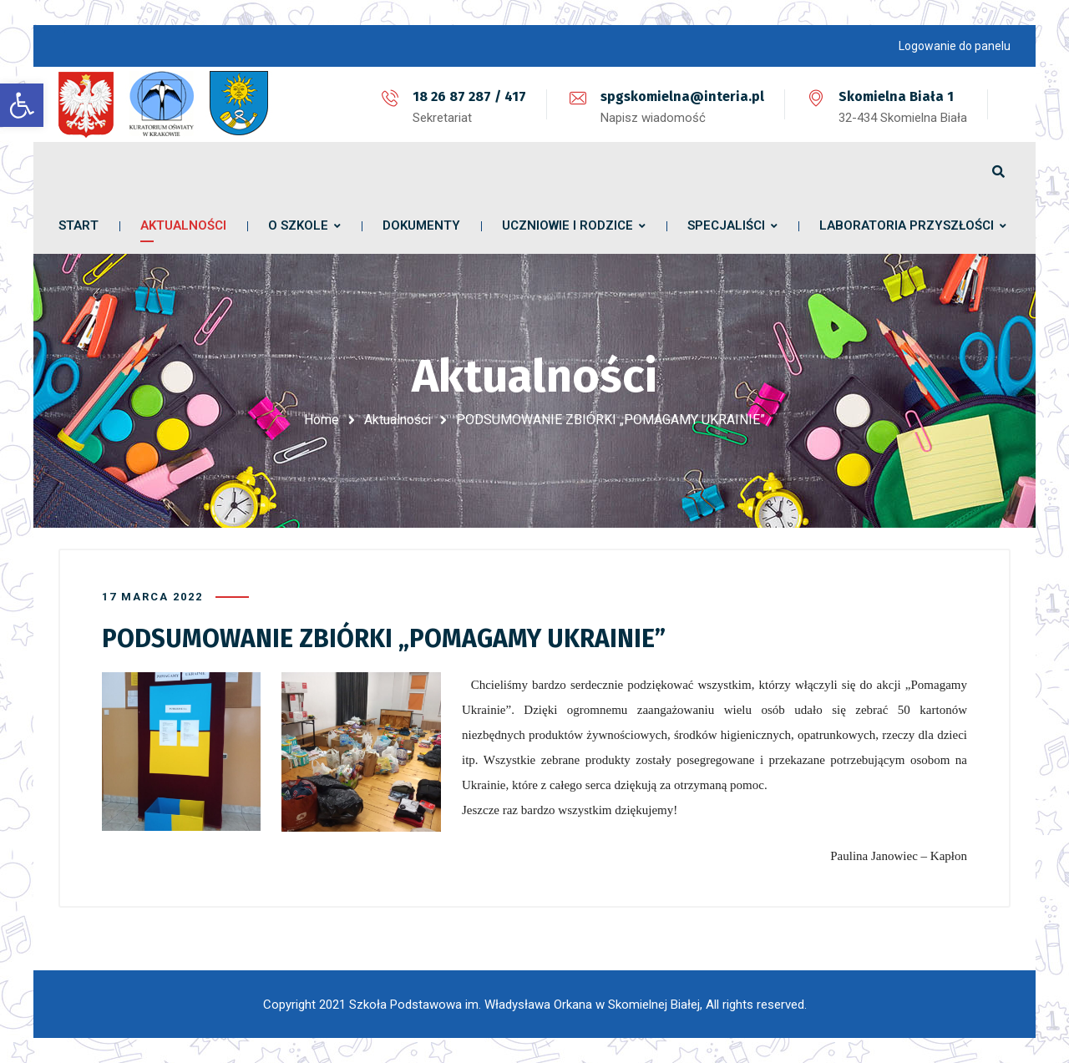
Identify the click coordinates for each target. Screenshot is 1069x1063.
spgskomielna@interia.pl (682, 96)
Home (321, 420)
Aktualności (397, 420)
